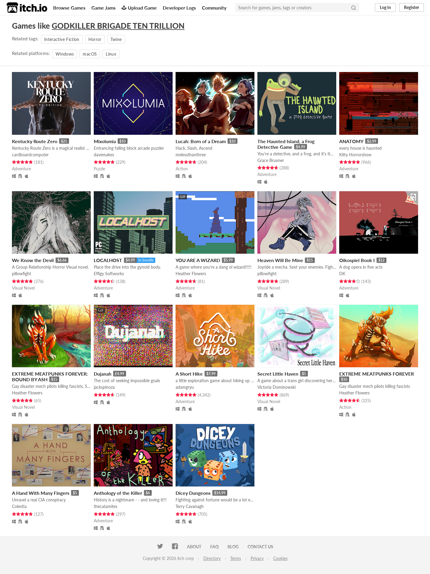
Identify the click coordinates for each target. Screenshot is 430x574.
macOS (90, 53)
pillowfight (21, 273)
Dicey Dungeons (193, 493)
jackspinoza (104, 387)
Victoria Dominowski (276, 387)
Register (411, 7)
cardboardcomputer (30, 154)
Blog (233, 546)
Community (214, 7)
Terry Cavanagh (190, 506)
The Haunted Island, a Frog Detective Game (285, 144)
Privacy (257, 558)
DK (342, 273)
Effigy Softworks (109, 273)
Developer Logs (179, 7)
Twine (116, 39)
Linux (111, 53)
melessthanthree (191, 154)
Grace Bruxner (270, 160)
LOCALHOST (108, 260)
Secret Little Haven (277, 373)
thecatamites (105, 506)
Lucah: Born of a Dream (201, 141)
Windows (65, 53)
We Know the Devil (33, 260)
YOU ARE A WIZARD (198, 260)
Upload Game (139, 7)
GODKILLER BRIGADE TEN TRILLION (118, 25)
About (194, 546)
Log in (385, 7)
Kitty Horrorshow (355, 154)
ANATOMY (351, 141)
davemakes (104, 154)
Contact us (260, 546)
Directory (212, 558)
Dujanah (102, 373)
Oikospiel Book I (357, 260)
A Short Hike (189, 373)
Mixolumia (105, 141)
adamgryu (185, 387)
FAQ (214, 546)
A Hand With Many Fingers (40, 493)
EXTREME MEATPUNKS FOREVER (376, 373)
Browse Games (69, 7)
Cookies (280, 558)
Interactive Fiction (61, 39)
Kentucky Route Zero (34, 141)
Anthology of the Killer (118, 493)
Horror (95, 39)
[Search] (353, 7)
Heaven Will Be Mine (280, 260)
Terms (235, 558)
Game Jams (103, 7)
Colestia (19, 506)
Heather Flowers (191, 273)
